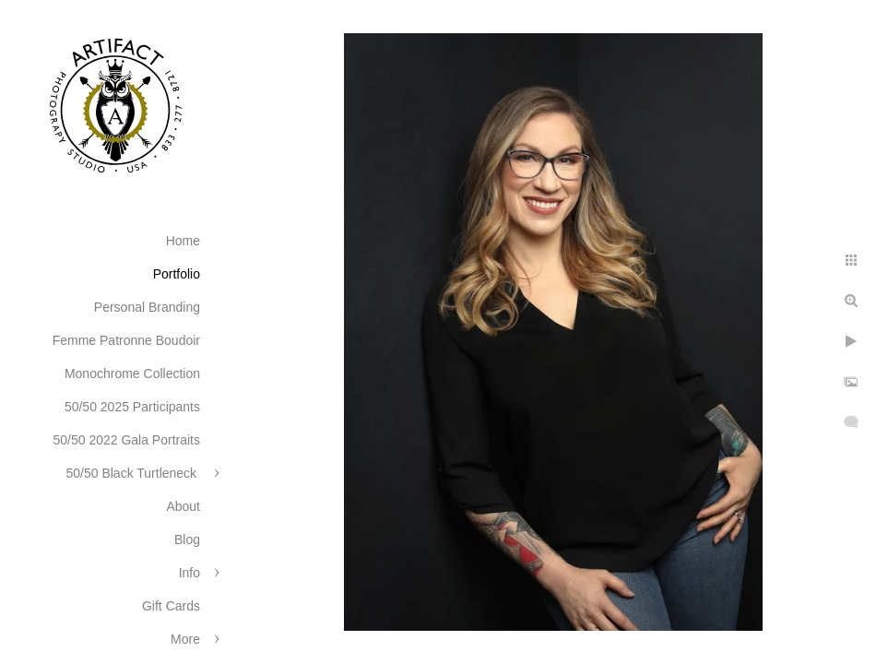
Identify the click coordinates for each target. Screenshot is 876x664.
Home (183, 240)
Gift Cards (171, 606)
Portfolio (176, 274)
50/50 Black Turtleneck (132, 473)
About (183, 506)
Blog (187, 539)
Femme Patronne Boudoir (126, 340)
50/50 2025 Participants (132, 406)
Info (189, 572)
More (185, 639)
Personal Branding (147, 307)
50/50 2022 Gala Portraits (126, 440)
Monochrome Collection (132, 373)
